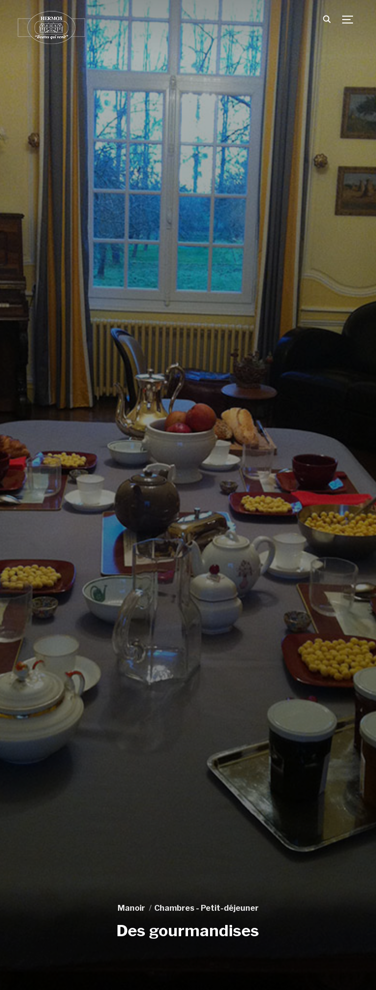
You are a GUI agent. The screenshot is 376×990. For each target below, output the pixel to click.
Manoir (131, 908)
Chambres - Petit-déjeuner (206, 908)
